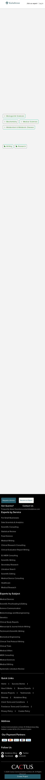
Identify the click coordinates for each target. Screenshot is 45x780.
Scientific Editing (8, 573)
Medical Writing (7, 540)
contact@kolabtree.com (31, 509)
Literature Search (8, 569)
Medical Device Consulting (12, 578)
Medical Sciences (7, 659)
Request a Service (9, 500)
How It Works (6, 688)
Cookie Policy (24, 711)
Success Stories (18, 684)
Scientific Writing (8, 560)
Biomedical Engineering (10, 637)
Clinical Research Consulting (13, 545)
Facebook (7, 756)
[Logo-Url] (13, 3)
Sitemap (4, 697)
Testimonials (25, 693)
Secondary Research (9, 564)
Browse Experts (24, 688)
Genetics (3, 617)
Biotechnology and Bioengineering (14, 613)
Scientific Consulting (9, 527)
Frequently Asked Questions (12, 509)
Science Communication (10, 608)
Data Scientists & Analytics (12, 522)
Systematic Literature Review (12, 668)
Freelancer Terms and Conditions (15, 706)
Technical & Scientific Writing (12, 631)
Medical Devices (7, 599)
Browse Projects (8, 693)
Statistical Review (8, 531)
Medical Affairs (6, 650)
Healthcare (5, 582)
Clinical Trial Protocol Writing (12, 641)
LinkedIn (20, 756)
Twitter (24, 753)
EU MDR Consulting (9, 555)
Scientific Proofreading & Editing (13, 603)
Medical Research (8, 587)
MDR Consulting (7, 655)
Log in (41, 3)
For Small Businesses (10, 517)
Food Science (7, 536)
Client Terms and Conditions (13, 702)
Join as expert (32, 3)
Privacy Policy (7, 711)
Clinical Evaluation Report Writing (15, 549)
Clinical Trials (5, 646)
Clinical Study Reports (9, 622)
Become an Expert (26, 500)
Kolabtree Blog (20, 697)
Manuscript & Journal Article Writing (15, 626)
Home (3, 684)
